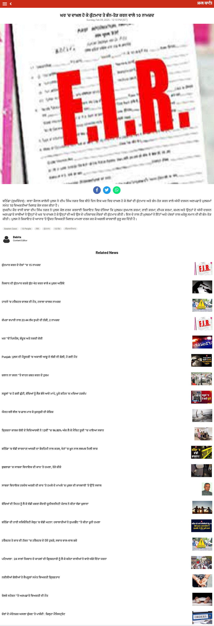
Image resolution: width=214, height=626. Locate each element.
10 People (26, 229)
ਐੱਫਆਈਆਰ (70, 229)
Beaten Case (10, 229)
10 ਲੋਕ (57, 229)
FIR (37, 229)
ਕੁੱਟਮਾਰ (47, 229)
